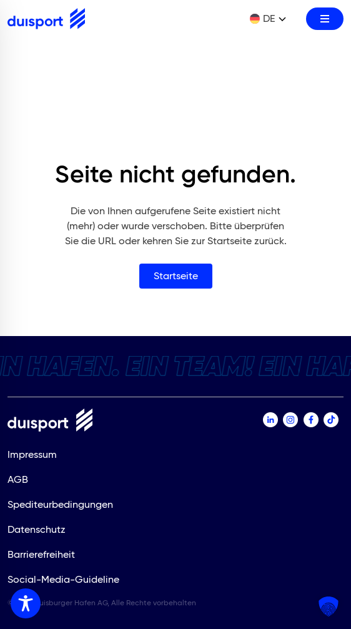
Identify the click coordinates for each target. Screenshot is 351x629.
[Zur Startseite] (46, 18)
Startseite (176, 276)
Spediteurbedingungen (60, 504)
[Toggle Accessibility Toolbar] (25, 603)
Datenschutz (36, 529)
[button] (328, 606)
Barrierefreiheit (41, 554)
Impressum (32, 454)
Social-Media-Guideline (63, 579)
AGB (17, 479)
